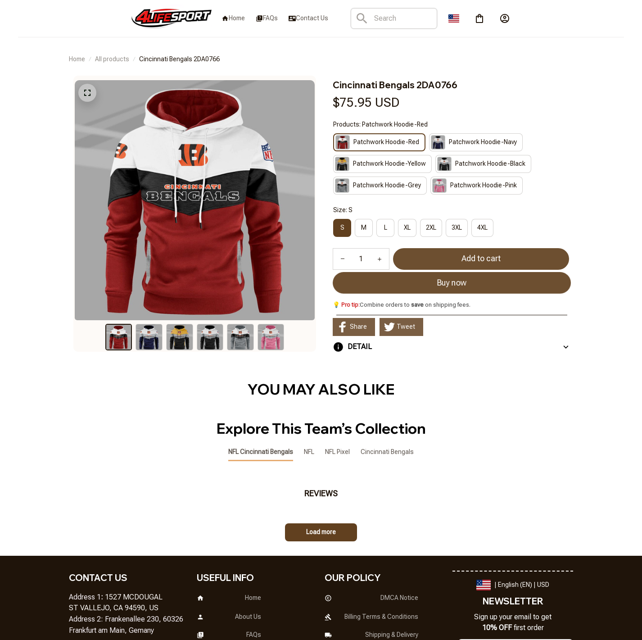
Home (77, 59)
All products (112, 59)
